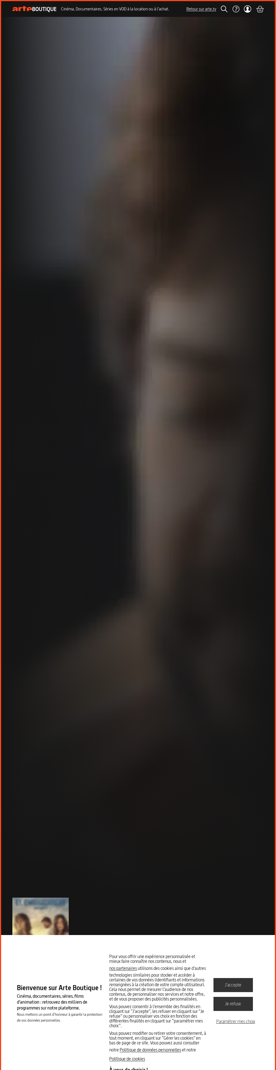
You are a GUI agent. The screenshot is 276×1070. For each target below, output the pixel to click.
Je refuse (233, 1004)
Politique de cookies (127, 1059)
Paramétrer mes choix (235, 1021)
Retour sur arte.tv (201, 9)
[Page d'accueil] (34, 9)
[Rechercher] (224, 8)
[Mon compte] (247, 8)
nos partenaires (123, 968)
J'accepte (233, 985)
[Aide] (235, 8)
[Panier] (260, 8)
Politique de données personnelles (150, 1050)
